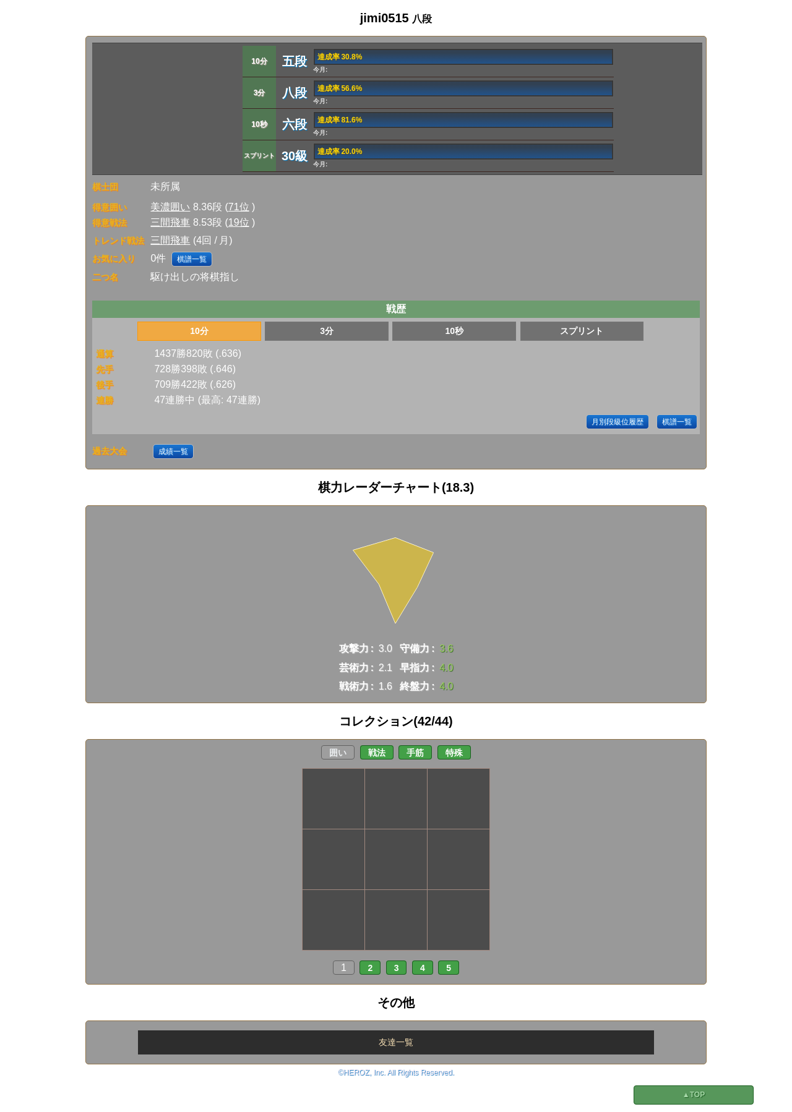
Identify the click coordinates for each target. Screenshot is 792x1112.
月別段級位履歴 (618, 421)
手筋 (415, 753)
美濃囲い (170, 207)
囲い (337, 753)
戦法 (376, 753)
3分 (327, 331)
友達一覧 (396, 1042)
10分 (199, 331)
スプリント (581, 331)
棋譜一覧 (192, 259)
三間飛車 (170, 222)
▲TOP (693, 1094)
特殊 (454, 753)
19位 (238, 222)
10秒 (454, 331)
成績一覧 (173, 451)
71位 (238, 207)
